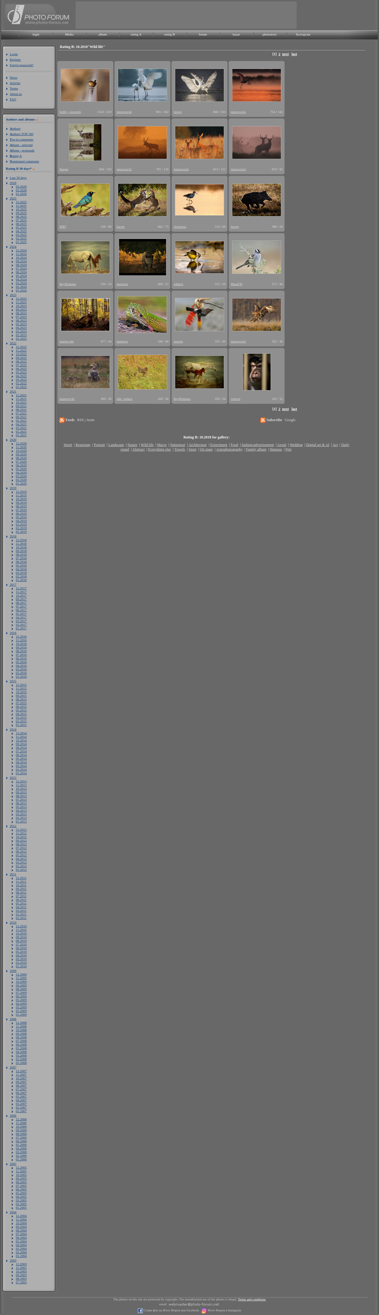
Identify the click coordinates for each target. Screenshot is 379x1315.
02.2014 (21, 769)
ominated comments (24, 161)
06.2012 (21, 851)
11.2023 (21, 302)
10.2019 (21, 499)
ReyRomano (68, 284)
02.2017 (21, 624)
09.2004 (21, 1226)
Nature (133, 445)
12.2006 (21, 1119)
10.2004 (21, 1223)
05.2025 (21, 227)
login (35, 34)
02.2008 (21, 1059)
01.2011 (21, 918)
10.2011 (21, 885)
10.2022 (21, 354)
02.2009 (21, 1011)
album (102, 34)
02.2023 (21, 335)
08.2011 (21, 892)
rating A (136, 34)
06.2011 (21, 899)
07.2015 (21, 703)
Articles (15, 83)
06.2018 (21, 562)
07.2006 (21, 1137)
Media (69, 34)
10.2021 (21, 402)
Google (290, 420)
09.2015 (21, 695)
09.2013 (21, 792)
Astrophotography (229, 449)
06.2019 (21, 513)
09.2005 (21, 1178)
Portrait (99, 445)
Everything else (159, 449)
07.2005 (21, 1185)
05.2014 (21, 758)
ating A (16, 156)
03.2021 (21, 428)
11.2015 (21, 688)
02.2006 (21, 1155)
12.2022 (21, 347)
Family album (256, 449)
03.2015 (21, 717)
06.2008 (21, 1044)
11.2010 (21, 930)
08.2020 (21, 458)
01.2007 (21, 1111)
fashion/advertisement (258, 445)
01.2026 (21, 194)
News (13, 77)
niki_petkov (125, 398)
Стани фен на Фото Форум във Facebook (171, 1310)
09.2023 (21, 309)
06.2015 (21, 706)
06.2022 (21, 368)
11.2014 (21, 736)
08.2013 (21, 796)
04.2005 (21, 1196)
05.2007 (21, 1096)
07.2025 (21, 220)
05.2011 (21, 903)
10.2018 (21, 547)
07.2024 (21, 268)
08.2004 (21, 1230)
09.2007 (21, 1082)
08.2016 (21, 651)
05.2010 (21, 951)
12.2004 (21, 1216)
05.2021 (21, 420)
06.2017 (21, 610)
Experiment (218, 445)
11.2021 (21, 398)
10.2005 (21, 1175)
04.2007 (21, 1100)
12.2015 (21, 684)
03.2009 (21, 1007)
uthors (15, 128)
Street (67, 445)
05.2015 (21, 710)
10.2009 (21, 981)
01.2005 (21, 1207)
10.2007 (21, 1078)
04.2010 (21, 955)
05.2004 (21, 1241)
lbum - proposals (22, 150)
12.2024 (21, 250)
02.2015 (21, 721)
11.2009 (21, 978)
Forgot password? (21, 65)
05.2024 (21, 276)
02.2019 (21, 528)
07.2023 (21, 317)
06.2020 (21, 465)
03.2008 (21, 1055)
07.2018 (21, 558)
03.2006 (21, 1152)
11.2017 (21, 592)
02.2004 (21, 1252)
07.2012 (21, 848)
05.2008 (21, 1048)
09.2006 (21, 1130)
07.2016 (21, 654)
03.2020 (21, 476)
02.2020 (21, 480)
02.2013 (21, 817)
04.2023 (21, 327)
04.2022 (21, 376)
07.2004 (21, 1234)
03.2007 (21, 1103)
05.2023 (21, 324)
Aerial (281, 445)
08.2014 (21, 747)
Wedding (296, 445)
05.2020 (21, 469)
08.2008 (21, 1037)
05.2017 (21, 613)
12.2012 (21, 829)
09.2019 (21, 502)
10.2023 (21, 306)
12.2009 (21, 974)
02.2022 (21, 383)
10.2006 (21, 1126)
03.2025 (21, 235)
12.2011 (21, 878)
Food (234, 445)
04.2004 (21, 1245)
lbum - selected (21, 145)
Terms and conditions (252, 1299)
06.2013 (21, 803)
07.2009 (21, 992)
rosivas (235, 398)
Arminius (180, 226)
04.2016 (21, 665)
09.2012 (21, 840)
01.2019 (21, 531)
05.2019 (21, 517)
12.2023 (21, 298)
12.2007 (21, 1071)
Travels (179, 449)
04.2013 (21, 810)
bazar (236, 34)
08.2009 (21, 989)
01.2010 (21, 966)
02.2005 (21, 1204)
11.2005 (21, 1171)
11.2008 (21, 1026)
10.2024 (21, 257)
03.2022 (21, 379)
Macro (161, 445)
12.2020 (21, 443)
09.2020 (21, 454)
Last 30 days (18, 177)
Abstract (138, 449)
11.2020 (21, 447)
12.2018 (21, 540)
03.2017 (21, 621)
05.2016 (21, 662)
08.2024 (21, 265)
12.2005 (21, 1167)
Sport (192, 449)
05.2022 (21, 372)
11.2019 (21, 495)
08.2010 (21, 940)
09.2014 (21, 744)
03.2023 (21, 331)
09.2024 (21, 261)
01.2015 (21, 725)
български (303, 34)
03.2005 (21, 1200)
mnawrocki (124, 112)
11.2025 (21, 205)
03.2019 (21, 524)
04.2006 (21, 1148)
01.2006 (21, 1159)
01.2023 (21, 338)
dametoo (122, 341)
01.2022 (21, 387)
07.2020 (21, 461)
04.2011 (21, 907)
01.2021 (21, 435)
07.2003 (21, 1282)
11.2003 (21, 1267)
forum (203, 34)
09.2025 (21, 213)
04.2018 (21, 569)
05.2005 (21, 1193)
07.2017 (21, 606)
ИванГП (236, 284)
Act (335, 445)
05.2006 (21, 1144)
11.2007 (21, 1074)
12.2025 (21, 202)
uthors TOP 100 (21, 134)
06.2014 (21, 755)
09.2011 (21, 889)
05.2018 (21, 565)
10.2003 (21, 1271)
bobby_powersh (70, 112)
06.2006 (21, 1141)
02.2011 (21, 914)
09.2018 (21, 551)
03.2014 (21, 766)
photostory (269, 34)
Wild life (147, 445)
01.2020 (21, 483)
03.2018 (21, 572)
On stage (206, 449)
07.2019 (21, 510)
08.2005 (21, 1182)
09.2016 (21, 647)
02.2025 (21, 238)
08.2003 (21, 1278)
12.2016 (21, 636)
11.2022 (21, 350)
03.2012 (21, 862)
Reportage (83, 445)
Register (15, 59)
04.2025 (21, 231)
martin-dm (66, 341)
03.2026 (21, 186)
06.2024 (21, 272)
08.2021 (21, 409)
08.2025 (21, 216)
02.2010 (21, 962)
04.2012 (21, 858)
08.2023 (21, 313)
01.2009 (21, 1014)
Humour (276, 449)
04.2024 (21, 279)
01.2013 (21, 821)
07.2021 (21, 413)
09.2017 (21, 599)
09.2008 (21, 1033)
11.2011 (21, 881)
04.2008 (21, 1052)
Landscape (116, 445)
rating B (169, 34)
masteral (122, 284)
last (294, 54)
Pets (288, 449)
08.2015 (21, 699)
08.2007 (21, 1085)
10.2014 (21, 740)
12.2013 (21, 781)
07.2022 (21, 365)
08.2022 (21, 361)
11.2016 (21, 640)
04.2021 (21, 424)
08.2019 (21, 506)
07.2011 (21, 896)
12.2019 (21, 491)
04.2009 (21, 1003)
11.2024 (21, 254)
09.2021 (21, 406)
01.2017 (21, 628)
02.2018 (21, 576)
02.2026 (21, 190)
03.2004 (21, 1248)
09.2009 (21, 985)
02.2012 (21, 866)
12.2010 (21, 926)
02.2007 (21, 1107)
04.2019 (21, 521)
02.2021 (21, 431)
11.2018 (21, 543)
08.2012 (21, 844)
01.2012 (21, 869)
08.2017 (21, 603)
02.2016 (21, 673)
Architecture (198, 445)
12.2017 (21, 588)
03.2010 (21, 959)
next (285, 54)
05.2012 (21, 855)
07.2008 (21, 1041)
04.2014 (21, 762)
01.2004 (21, 1256)
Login (14, 54)
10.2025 (21, 209)
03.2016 (21, 669)
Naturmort (177, 445)
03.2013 (21, 814)
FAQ (13, 99)
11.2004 (21, 1219)
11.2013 (21, 785)
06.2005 (21, 1189)
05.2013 (21, 807)
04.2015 (21, 714)
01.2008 (21, 1063)
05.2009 (21, 1000)
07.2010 (21, 944)
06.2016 (21, 658)
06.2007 (21, 1093)
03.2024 (21, 283)
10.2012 (21, 837)
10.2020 (21, 450)
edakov (178, 284)
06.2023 (21, 320)
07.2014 (21, 751)
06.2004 (21, 1237)
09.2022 (21, 357)
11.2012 (21, 833)
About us (16, 94)
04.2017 (21, 617)
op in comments (21, 139)
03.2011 (21, 910)
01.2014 (21, 773)
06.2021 (21, 417)
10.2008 (21, 1030)
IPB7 (63, 226)
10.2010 (21, 933)
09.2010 (21, 937)
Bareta (64, 169)
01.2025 (21, 242)
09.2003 (21, 1275)
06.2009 (21, 996)
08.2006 (21, 1134)
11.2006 (21, 1123)
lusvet (178, 112)
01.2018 (21, 580)
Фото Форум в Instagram (224, 1310)
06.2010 (21, 948)
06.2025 (21, 224)
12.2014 (21, 733)
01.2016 (21, 676)
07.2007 (21, 1089)
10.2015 (21, 692)
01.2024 (21, 290)
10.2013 (21, 788)
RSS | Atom (85, 420)
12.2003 (21, 1264)
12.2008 (21, 1022)
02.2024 (21, 286)
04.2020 (21, 472)
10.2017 (21, 595)
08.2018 (21, 554)
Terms (14, 88)
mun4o (178, 341)
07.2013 (21, 799)
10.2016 (21, 644)
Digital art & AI (317, 445)
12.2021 (21, 395)
